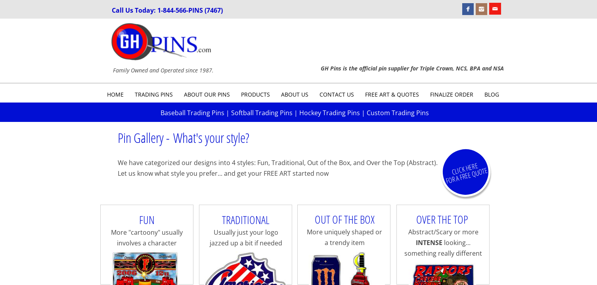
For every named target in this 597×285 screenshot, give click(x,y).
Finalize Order (451, 94)
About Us (294, 94)
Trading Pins (154, 94)
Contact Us (337, 94)
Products (255, 94)
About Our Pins (207, 94)
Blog (491, 94)
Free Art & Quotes (392, 94)
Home (115, 94)
